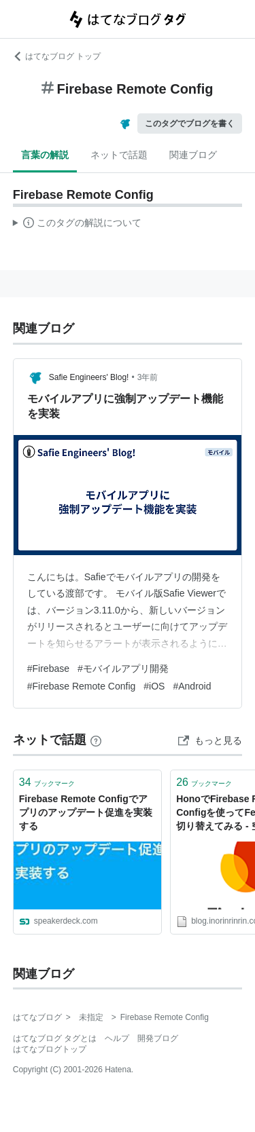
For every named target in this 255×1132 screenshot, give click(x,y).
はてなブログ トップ (57, 56)
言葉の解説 (45, 154)
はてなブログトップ (49, 1049)
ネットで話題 (119, 154)
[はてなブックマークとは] (95, 740)
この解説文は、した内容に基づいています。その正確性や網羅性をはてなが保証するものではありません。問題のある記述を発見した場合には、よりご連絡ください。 (77, 224)
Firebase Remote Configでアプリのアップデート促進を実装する (85, 812)
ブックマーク (47, 782)
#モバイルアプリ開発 (123, 668)
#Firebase (48, 668)
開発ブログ (157, 1038)
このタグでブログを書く (190, 123)
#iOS (154, 686)
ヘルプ (117, 1038)
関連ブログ (193, 154)
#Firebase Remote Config (81, 686)
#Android (192, 686)
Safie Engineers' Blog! (89, 377)
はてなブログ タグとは (55, 1038)
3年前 (147, 377)
